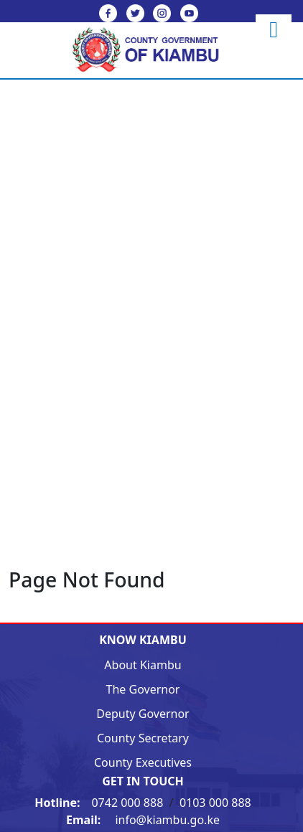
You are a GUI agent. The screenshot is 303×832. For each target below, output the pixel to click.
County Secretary (143, 738)
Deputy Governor (142, 714)
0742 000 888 (100, 802)
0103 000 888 (215, 802)
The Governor (143, 689)
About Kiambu (142, 665)
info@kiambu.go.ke (143, 820)
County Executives (143, 762)
